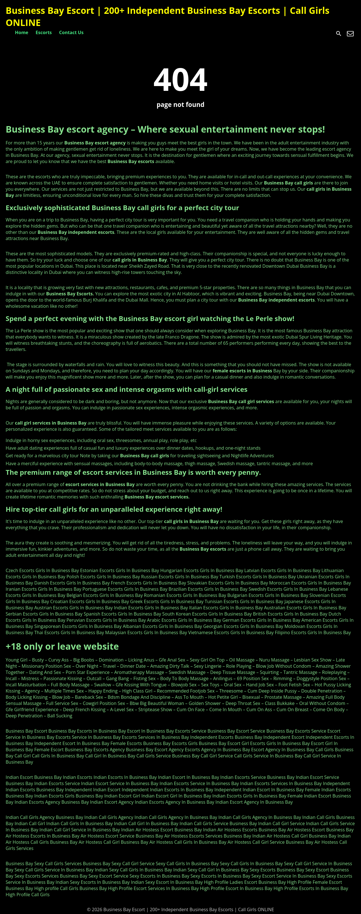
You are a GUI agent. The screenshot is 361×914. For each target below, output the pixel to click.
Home (21, 32)
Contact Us (71, 32)
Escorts (44, 32)
